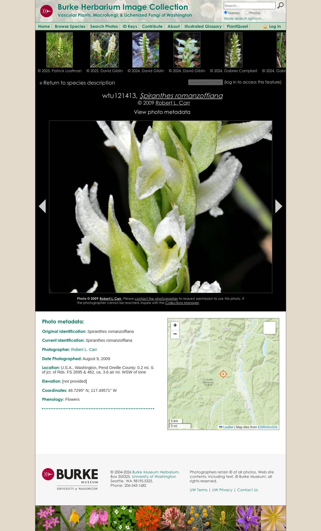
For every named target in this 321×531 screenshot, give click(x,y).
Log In (275, 26)
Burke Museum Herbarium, (156, 472)
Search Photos (104, 26)
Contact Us (247, 490)
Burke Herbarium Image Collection (123, 6)
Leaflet (226, 427)
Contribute (152, 26)
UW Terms (198, 490)
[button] (223, 374)
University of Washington (154, 476)
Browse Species (70, 26)
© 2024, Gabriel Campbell (233, 70)
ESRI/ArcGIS (267, 427)
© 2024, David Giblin (146, 70)
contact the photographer (156, 298)
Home (44, 26)
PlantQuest (237, 26)
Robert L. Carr (173, 102)
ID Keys (130, 26)
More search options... (244, 18)
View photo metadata (162, 112)
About (174, 26)
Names (234, 13)
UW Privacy (222, 490)
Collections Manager (182, 303)
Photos (254, 13)
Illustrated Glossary (203, 26)
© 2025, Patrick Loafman (60, 70)
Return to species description (79, 82)
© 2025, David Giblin (105, 70)
